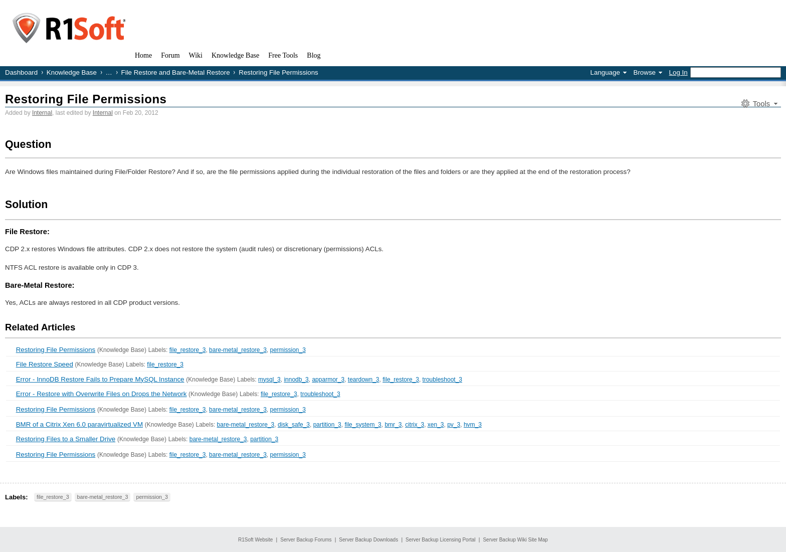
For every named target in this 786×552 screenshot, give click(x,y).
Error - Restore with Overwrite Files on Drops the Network (101, 394)
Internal (42, 112)
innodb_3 (296, 379)
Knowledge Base (72, 72)
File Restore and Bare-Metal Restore (175, 72)
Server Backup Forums (305, 539)
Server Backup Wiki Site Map (515, 539)
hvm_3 (473, 424)
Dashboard (21, 72)
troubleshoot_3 (442, 379)
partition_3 (327, 424)
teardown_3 (363, 379)
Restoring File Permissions (85, 99)
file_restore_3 (187, 349)
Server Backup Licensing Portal (441, 539)
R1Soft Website (255, 539)
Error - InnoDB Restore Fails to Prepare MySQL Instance (100, 379)
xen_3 (436, 424)
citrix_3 (414, 424)
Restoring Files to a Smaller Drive (66, 439)
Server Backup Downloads (368, 539)
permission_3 (288, 349)
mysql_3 (269, 379)
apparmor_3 (328, 379)
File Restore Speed (44, 364)
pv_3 (453, 424)
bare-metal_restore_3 (238, 349)
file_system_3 (362, 424)
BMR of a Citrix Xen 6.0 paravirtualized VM (79, 424)
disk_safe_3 (294, 424)
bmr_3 (393, 424)
